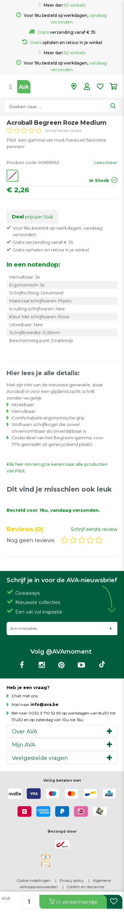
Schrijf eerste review (63, 130)
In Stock (99, 180)
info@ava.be (44, 704)
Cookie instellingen (34, 880)
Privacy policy (72, 880)
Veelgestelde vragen (40, 758)
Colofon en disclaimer (85, 887)
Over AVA (24, 731)
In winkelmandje (73, 901)
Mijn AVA (23, 744)
